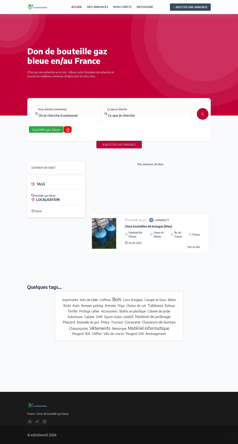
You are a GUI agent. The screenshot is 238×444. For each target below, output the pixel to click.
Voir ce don (193, 247)
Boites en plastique (132, 311)
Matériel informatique (148, 328)
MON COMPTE (122, 7)
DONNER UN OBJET (43, 167)
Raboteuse (75, 317)
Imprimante (70, 300)
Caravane (132, 322)
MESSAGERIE (145, 7)
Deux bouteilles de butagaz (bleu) (148, 226)
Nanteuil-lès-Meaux (136, 234)
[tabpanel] (119, 116)
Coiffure (105, 300)
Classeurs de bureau (159, 322)
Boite (67, 305)
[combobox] (67, 118)
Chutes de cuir (136, 305)
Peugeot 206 (135, 334)
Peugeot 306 (81, 334)
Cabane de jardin (159, 311)
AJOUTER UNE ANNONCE (190, 7)
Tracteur (117, 322)
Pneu (105, 322)
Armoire (110, 305)
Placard (69, 322)
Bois (116, 299)
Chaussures (78, 328)
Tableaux (155, 305)
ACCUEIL (76, 7)
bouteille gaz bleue (43, 195)
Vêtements (100, 328)
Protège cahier (89, 311)
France (36, 211)
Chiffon (97, 334)
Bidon (172, 300)
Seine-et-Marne (159, 234)
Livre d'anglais (133, 300)
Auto (76, 305)
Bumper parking (92, 305)
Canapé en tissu (155, 300)
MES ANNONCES (97, 7)
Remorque (119, 328)
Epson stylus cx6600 (119, 317)
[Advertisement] (150, 191)
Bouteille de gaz (88, 322)
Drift (99, 317)
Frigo (121, 305)
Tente (72, 311)
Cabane (89, 317)
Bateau (170, 305)
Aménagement (155, 334)
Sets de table (89, 300)
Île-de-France (178, 234)
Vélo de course (113, 334)
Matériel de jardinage (153, 316)
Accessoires (109, 311)
